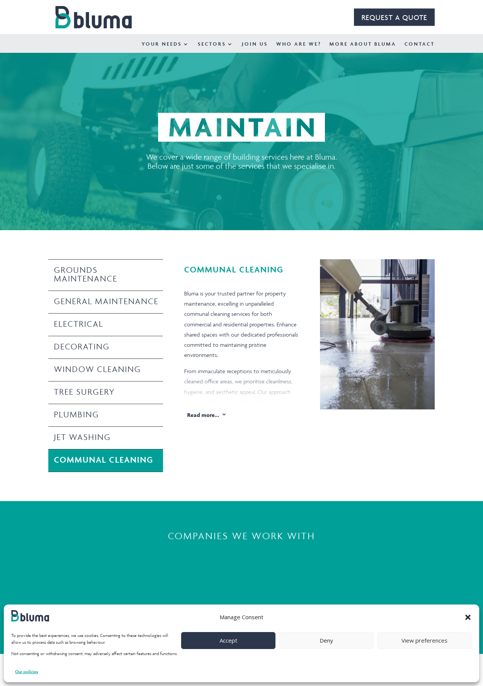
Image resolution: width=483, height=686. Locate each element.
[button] (468, 617)
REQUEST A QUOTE (394, 17)
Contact (420, 44)
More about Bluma (362, 44)
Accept (228, 640)
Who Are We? (298, 44)
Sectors (212, 44)
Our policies (26, 671)
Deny (326, 640)
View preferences (424, 640)
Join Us (255, 44)
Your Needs (162, 44)
